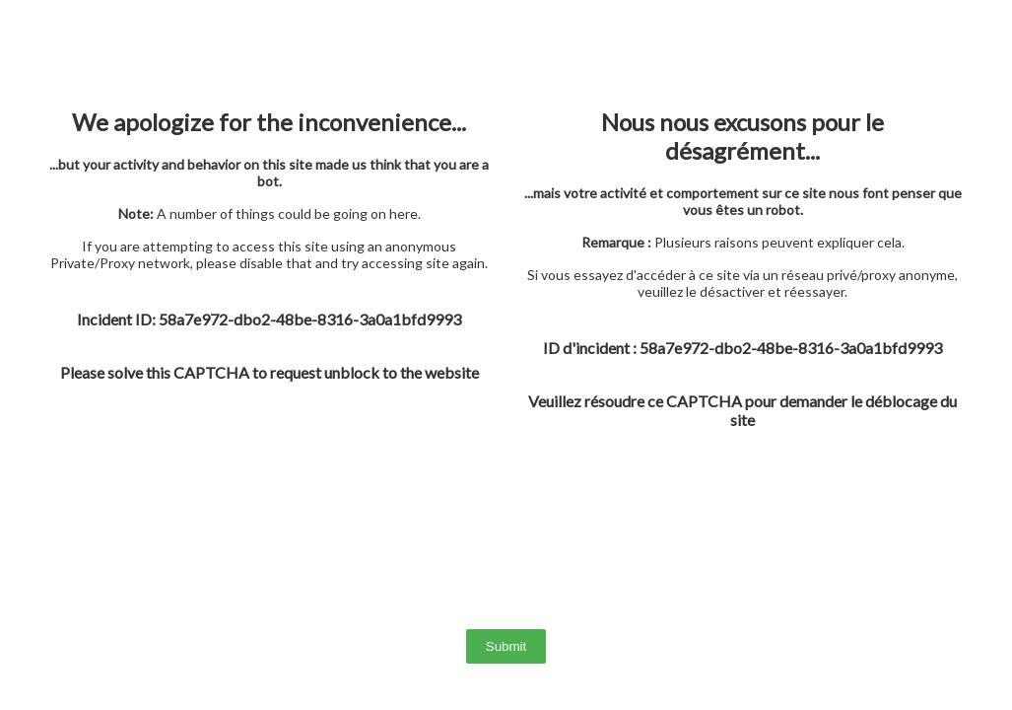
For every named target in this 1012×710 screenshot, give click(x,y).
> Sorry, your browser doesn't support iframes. (506, 355)
